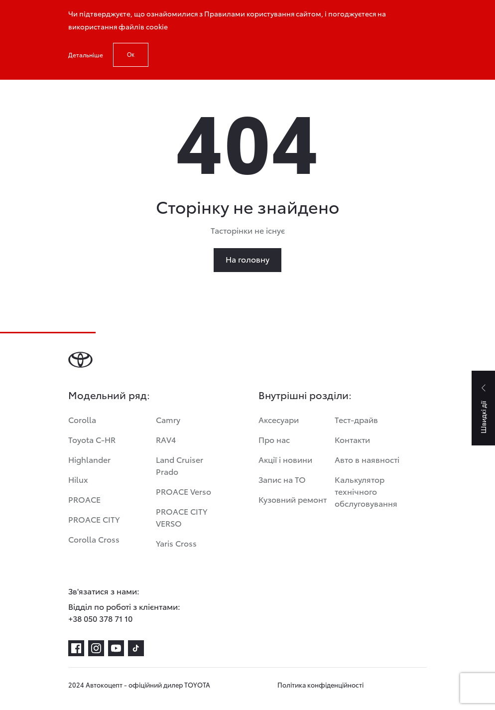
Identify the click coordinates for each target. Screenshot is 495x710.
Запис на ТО (282, 479)
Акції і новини (285, 459)
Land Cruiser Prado (179, 465)
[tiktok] (136, 648)
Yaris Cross (176, 543)
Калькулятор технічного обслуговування (366, 491)
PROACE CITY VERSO (181, 517)
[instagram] (96, 648)
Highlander (89, 459)
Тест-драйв (356, 419)
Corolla (82, 419)
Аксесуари (278, 419)
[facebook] (76, 648)
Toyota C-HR (92, 439)
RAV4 (166, 439)
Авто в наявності (367, 459)
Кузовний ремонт (292, 499)
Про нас (274, 439)
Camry (168, 419)
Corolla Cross (94, 539)
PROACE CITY (94, 519)
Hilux (78, 479)
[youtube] (116, 648)
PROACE (84, 499)
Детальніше (85, 54)
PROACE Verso (183, 491)
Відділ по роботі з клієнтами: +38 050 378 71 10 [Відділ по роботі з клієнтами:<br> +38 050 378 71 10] (124, 612)
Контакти (352, 439)
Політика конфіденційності (320, 684)
